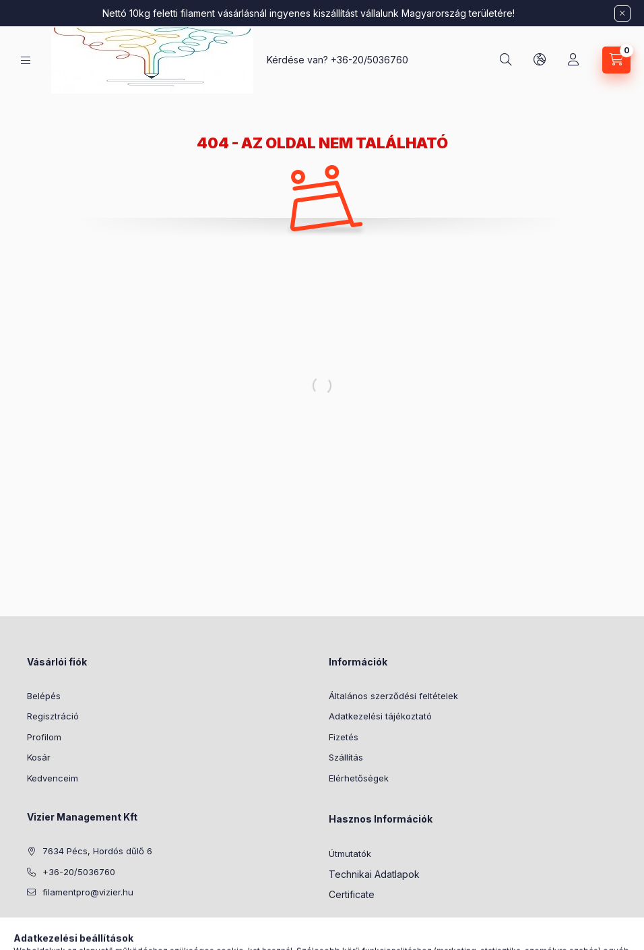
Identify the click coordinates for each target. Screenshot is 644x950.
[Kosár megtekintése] (616, 60)
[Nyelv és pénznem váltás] (539, 60)
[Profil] (573, 60)
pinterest (57, 926)
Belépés (44, 695)
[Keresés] (505, 60)
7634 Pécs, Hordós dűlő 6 (97, 850)
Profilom (44, 737)
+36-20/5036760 (369, 59)
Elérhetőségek (359, 778)
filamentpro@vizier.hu (87, 892)
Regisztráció (53, 716)
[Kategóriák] (25, 60)
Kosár (39, 757)
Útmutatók (350, 853)
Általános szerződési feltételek (393, 695)
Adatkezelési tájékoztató (380, 716)
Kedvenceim (52, 778)
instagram (84, 926)
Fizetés (343, 737)
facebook (31, 926)
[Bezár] (622, 13)
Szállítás (346, 757)
